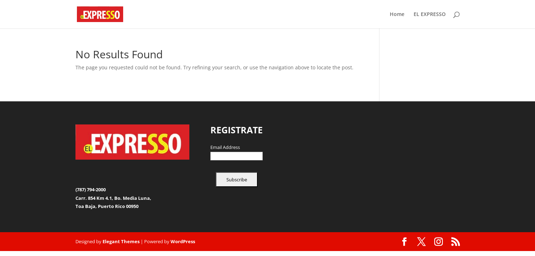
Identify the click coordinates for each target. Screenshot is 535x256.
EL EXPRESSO (430, 14)
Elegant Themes (121, 241)
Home (397, 14)
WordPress (183, 241)
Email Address (225, 147)
